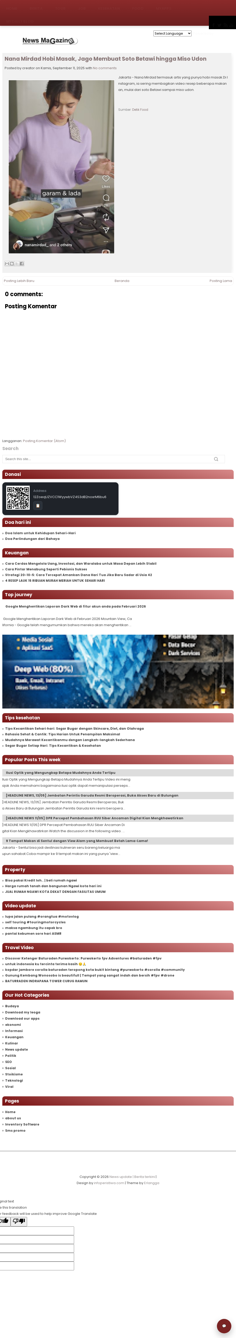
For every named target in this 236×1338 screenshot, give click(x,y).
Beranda (122, 280)
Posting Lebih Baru (19, 280)
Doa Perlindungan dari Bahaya (32, 539)
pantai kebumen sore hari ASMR (33, 933)
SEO (8, 1062)
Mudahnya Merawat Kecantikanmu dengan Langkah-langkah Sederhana (70, 740)
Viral (9, 1086)
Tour (60, 6)
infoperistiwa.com (109, 1182)
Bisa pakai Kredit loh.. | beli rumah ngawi (41, 880)
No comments (105, 68)
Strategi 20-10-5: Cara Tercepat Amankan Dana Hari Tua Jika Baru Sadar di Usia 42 (78, 575)
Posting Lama (221, 280)
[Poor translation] (19, 1221)
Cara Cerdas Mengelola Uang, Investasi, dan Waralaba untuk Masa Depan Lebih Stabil (80, 563)
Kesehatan (109, 6)
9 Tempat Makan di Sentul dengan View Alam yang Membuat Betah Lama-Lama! (77, 841)
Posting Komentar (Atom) (44, 440)
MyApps (163, 6)
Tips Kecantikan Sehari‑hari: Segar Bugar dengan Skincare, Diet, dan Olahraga (74, 728)
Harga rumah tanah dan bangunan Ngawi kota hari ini (53, 886)
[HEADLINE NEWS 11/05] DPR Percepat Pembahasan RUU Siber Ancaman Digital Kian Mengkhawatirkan (94, 818)
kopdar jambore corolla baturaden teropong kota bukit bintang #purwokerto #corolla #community (95, 969)
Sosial (10, 1068)
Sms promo (15, 1130)
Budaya (12, 1006)
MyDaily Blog (20, 19)
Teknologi (14, 1080)
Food (138, 6)
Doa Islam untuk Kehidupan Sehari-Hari (40, 533)
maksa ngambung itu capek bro (33, 928)
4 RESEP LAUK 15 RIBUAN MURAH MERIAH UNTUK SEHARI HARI (55, 580)
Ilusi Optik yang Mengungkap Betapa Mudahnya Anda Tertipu (60, 772)
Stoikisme (14, 1074)
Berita (36, 6)
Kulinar (11, 1043)
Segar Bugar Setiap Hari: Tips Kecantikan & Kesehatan (53, 745)
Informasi (14, 1031)
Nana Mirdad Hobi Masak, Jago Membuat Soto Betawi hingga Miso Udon (106, 58)
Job (82, 6)
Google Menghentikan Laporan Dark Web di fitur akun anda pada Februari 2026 (75, 606)
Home (11, 6)
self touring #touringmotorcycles (35, 922)
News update (16, 1049)
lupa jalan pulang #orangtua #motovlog (42, 916)
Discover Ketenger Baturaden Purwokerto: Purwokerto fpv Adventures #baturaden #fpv (83, 958)
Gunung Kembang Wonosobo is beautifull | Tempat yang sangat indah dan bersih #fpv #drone (89, 975)
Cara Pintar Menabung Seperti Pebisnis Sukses (46, 569)
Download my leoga (22, 1012)
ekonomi (13, 1024)
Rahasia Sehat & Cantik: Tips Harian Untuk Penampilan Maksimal (62, 734)
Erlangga (151, 1182)
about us (13, 1118)
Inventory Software (22, 1124)
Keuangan (14, 1037)
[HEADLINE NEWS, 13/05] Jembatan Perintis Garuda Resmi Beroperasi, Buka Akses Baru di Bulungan (92, 795)
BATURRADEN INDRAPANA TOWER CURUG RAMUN (46, 981)
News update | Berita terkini (132, 1176)
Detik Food (140, 109)
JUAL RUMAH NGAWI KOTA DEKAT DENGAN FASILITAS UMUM (55, 892)
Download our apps (22, 1018)
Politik (10, 1055)
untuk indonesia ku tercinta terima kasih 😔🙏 (45, 964)
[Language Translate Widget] (172, 33)
